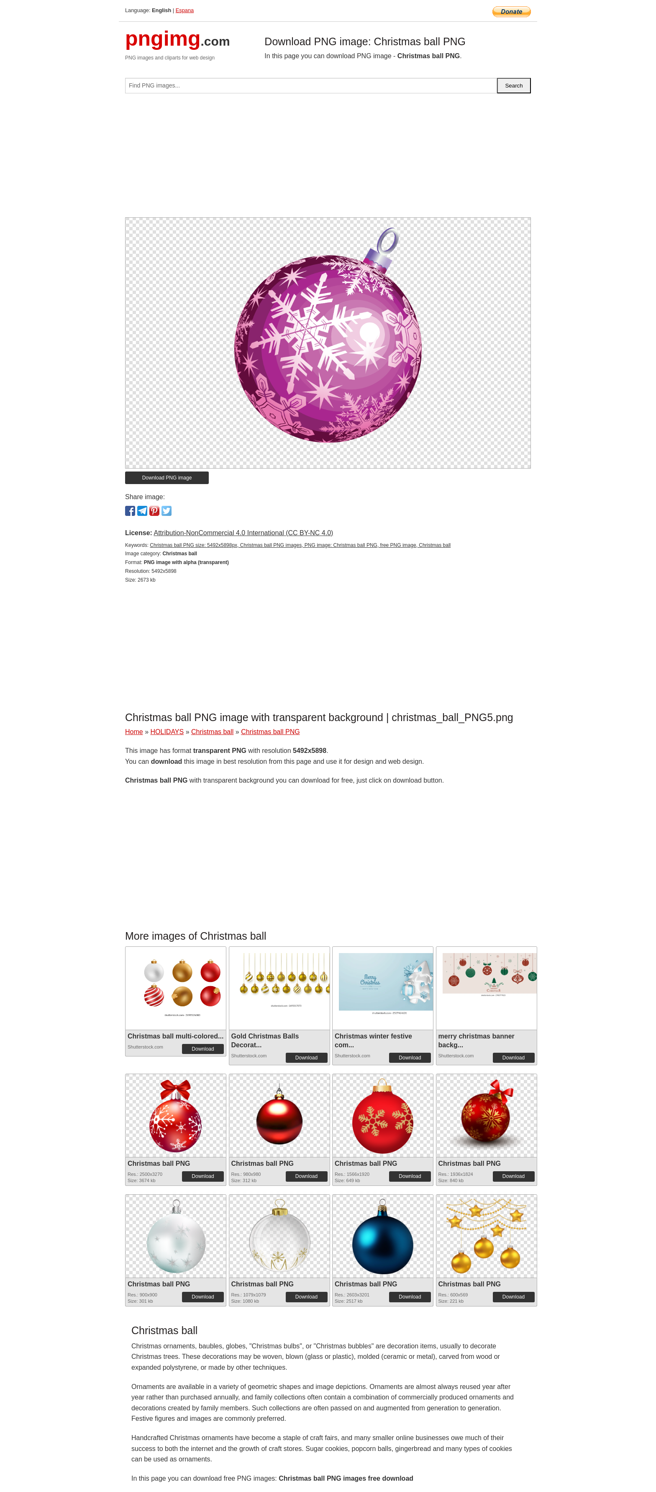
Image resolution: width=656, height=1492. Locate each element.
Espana (185, 10)
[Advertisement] (328, 158)
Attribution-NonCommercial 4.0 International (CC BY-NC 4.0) (243, 532)
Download (203, 1049)
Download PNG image (167, 478)
